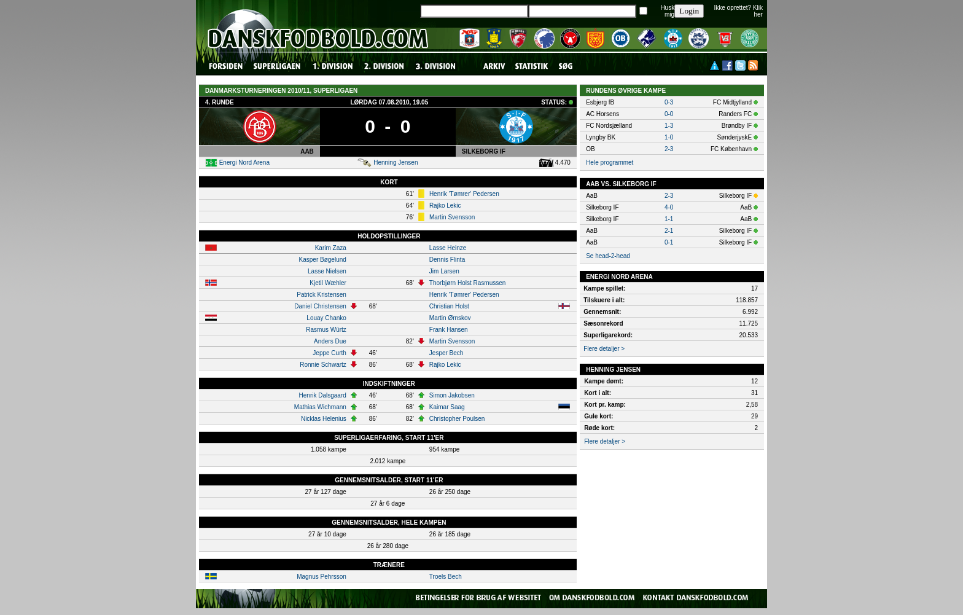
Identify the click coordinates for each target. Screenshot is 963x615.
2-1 (669, 230)
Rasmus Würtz (326, 329)
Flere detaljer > (604, 348)
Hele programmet (609, 162)
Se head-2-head (608, 256)
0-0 (669, 114)
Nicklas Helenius (323, 418)
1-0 (669, 137)
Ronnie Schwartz (323, 364)
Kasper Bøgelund (322, 259)
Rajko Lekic (445, 205)
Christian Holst (449, 306)
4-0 (669, 207)
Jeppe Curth (329, 353)
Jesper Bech (446, 353)
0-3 (669, 102)
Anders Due (330, 341)
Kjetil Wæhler (328, 283)
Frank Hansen (448, 329)
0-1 (669, 242)
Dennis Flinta (447, 259)
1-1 (669, 219)
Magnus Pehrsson (321, 576)
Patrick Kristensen (321, 294)
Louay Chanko (326, 318)
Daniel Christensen (320, 306)
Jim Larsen (444, 271)
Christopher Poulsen (457, 418)
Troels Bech (445, 576)
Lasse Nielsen (327, 271)
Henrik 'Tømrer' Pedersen (464, 193)
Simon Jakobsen (452, 395)
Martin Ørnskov (450, 318)
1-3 (669, 125)
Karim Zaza (330, 248)
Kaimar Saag (447, 407)
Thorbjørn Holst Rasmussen (467, 283)
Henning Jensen (395, 162)
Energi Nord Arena (244, 162)
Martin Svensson (452, 217)
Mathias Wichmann (320, 407)
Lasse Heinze (448, 248)
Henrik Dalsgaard (322, 395)
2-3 (669, 149)
